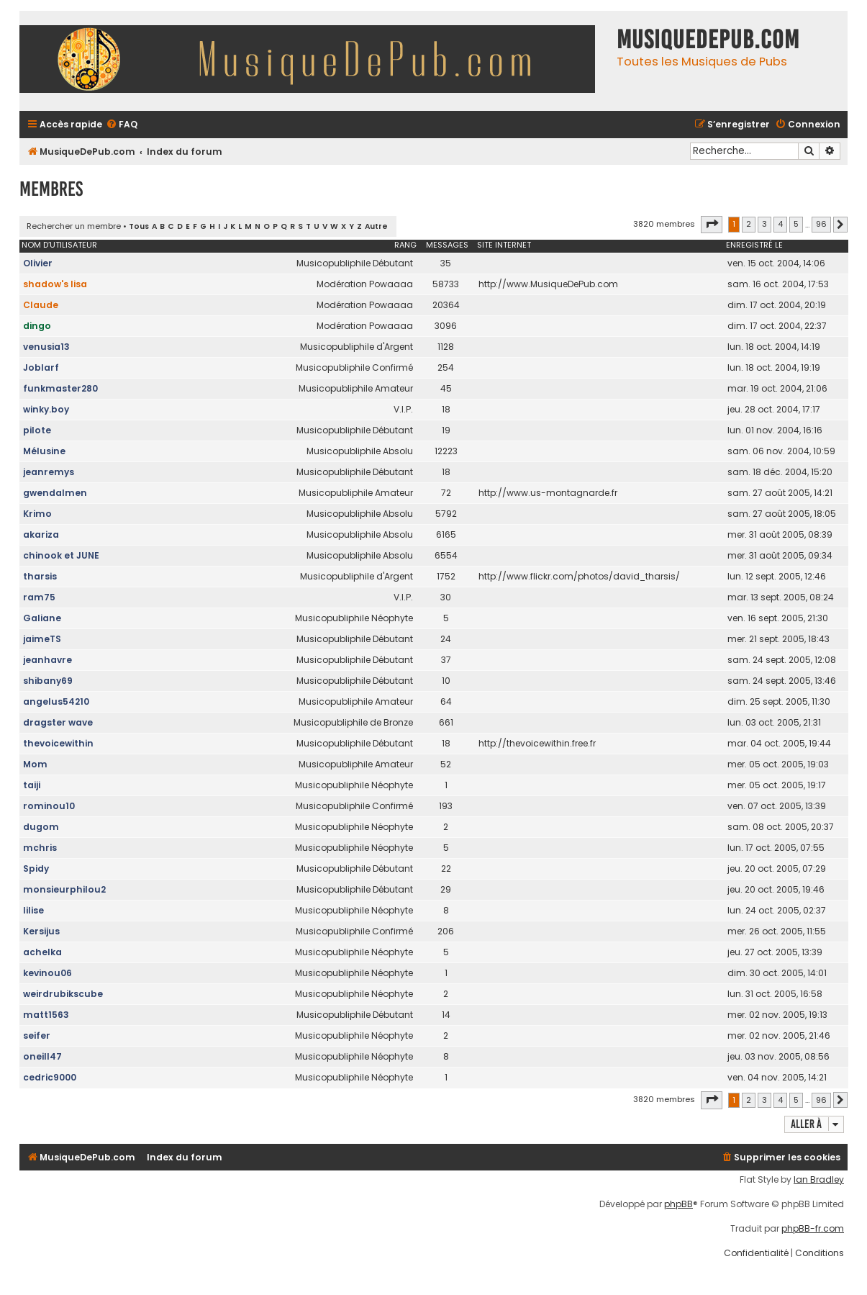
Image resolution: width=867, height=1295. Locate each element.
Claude (40, 305)
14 (446, 1015)
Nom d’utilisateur (59, 245)
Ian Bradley (819, 1180)
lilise (33, 910)
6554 (446, 555)
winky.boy (46, 409)
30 (445, 597)
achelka (42, 952)
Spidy (36, 868)
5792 (446, 513)
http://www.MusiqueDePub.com (548, 284)
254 (445, 367)
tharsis (40, 576)
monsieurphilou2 (64, 889)
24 (445, 639)
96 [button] (821, 224)
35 (445, 263)
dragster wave (58, 722)
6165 (446, 534)
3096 (446, 326)
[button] (711, 224)
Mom (35, 764)
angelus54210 (56, 701)
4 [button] (780, 224)
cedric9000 (49, 1077)
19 (446, 430)
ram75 (39, 597)
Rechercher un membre (74, 226)
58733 (445, 284)
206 (445, 931)
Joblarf (41, 367)
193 (446, 806)
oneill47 (42, 1056)
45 (446, 388)
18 (446, 409)
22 (446, 868)
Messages (447, 245)
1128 (445, 346)
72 (446, 493)
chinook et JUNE (61, 555)
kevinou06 (47, 973)
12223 (446, 451)
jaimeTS (42, 639)
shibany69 (48, 680)
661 (446, 722)
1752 (446, 576)
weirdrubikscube (63, 994)
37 (446, 660)
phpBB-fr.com (812, 1229)
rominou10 (49, 806)
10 (446, 680)
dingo (37, 326)
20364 (446, 305)
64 (446, 701)
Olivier (38, 263)
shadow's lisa (55, 284)
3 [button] (764, 224)
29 (445, 889)
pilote (37, 430)
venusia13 (46, 346)
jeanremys (48, 472)
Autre (376, 226)
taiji (31, 785)
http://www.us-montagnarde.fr (547, 493)
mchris (40, 847)
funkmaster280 (60, 388)
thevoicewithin (58, 743)
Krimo (37, 513)
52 (445, 764)
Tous (139, 226)
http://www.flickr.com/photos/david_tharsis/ (579, 576)
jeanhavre (47, 660)
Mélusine (44, 451)
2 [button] (748, 224)
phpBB (678, 1204)
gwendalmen (55, 493)
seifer (36, 1035)
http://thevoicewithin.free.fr (537, 743)
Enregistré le (754, 245)
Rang (405, 245)
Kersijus (41, 931)
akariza (41, 534)
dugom (41, 827)
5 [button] (796, 224)
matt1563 (46, 1015)
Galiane (42, 618)
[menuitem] (121, 125)
